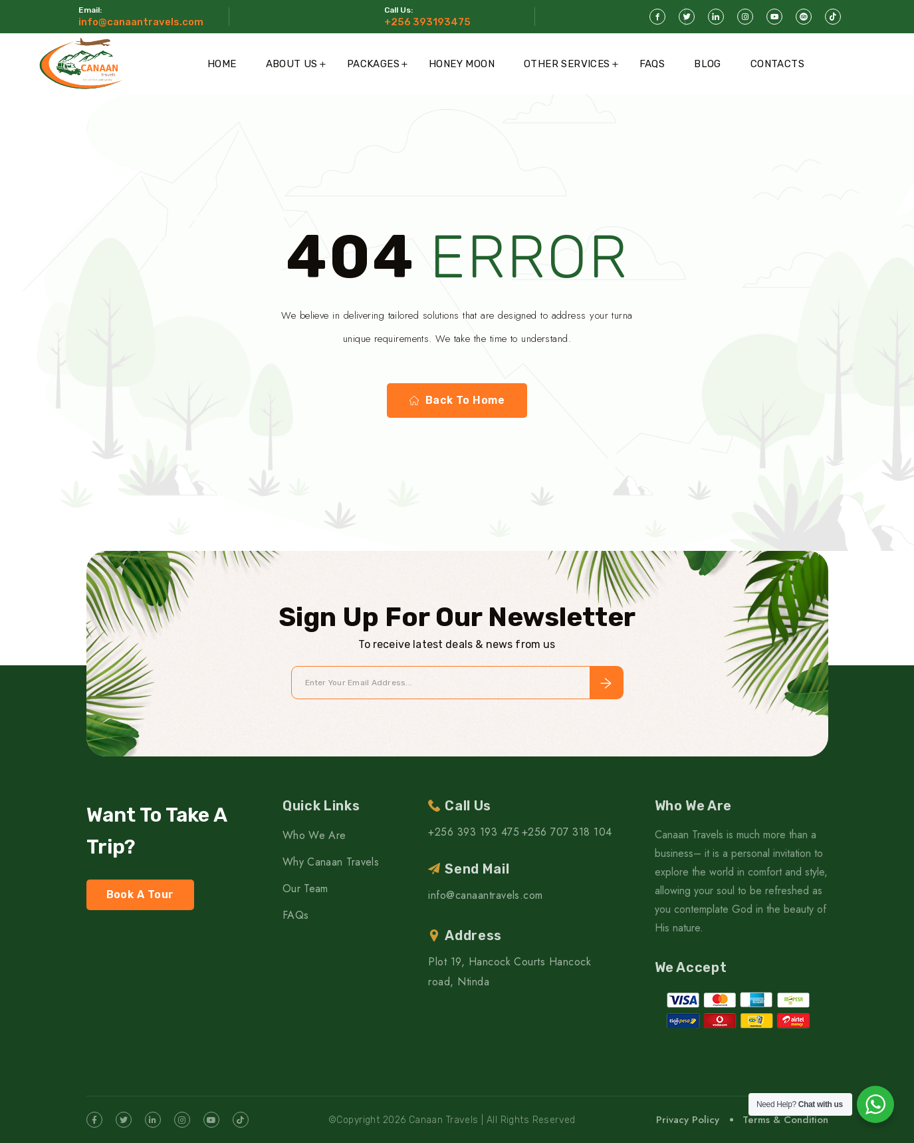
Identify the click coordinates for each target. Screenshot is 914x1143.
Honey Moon (462, 64)
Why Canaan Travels (331, 862)
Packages (373, 64)
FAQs (652, 64)
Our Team (305, 888)
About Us (292, 64)
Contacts (777, 64)
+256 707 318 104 (567, 832)
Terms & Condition (785, 1119)
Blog (707, 64)
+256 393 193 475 (473, 832)
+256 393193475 (427, 22)
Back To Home (457, 400)
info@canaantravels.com (140, 22)
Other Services (567, 64)
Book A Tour (140, 894)
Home (222, 64)
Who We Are (314, 835)
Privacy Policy (687, 1119)
